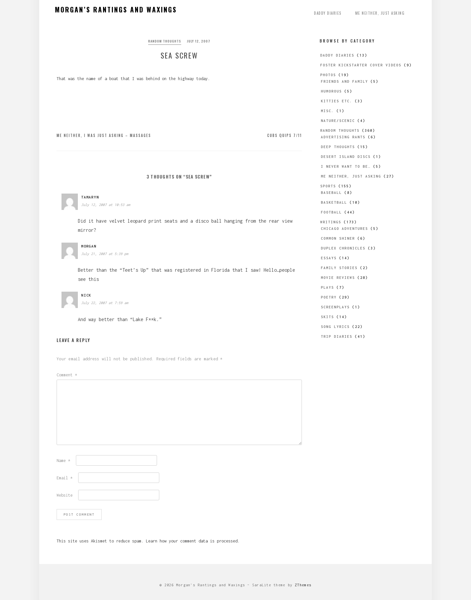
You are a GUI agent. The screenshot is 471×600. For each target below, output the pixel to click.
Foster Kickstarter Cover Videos (360, 65)
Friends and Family (344, 81)
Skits (327, 317)
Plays (327, 287)
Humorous (331, 91)
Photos (328, 75)
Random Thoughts (164, 41)
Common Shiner (338, 238)
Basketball (334, 202)
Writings (330, 222)
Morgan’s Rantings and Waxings (116, 9)
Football (331, 212)
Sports (328, 186)
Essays (329, 258)
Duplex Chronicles (343, 248)
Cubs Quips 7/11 (284, 135)
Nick (86, 295)
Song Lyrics (335, 327)
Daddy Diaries (327, 13)
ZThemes (303, 585)
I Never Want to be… (346, 166)
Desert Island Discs (346, 157)
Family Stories (339, 268)
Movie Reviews (338, 278)
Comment (67, 374)
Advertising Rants (343, 137)
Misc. (327, 111)
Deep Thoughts (338, 147)
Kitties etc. (336, 101)
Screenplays (335, 307)
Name (63, 460)
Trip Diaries (336, 336)
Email (65, 477)
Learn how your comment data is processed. (193, 541)
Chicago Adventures (344, 229)
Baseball (331, 193)
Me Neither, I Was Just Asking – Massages (104, 135)
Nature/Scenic (338, 121)
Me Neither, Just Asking (380, 13)
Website (65, 495)
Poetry (329, 297)
